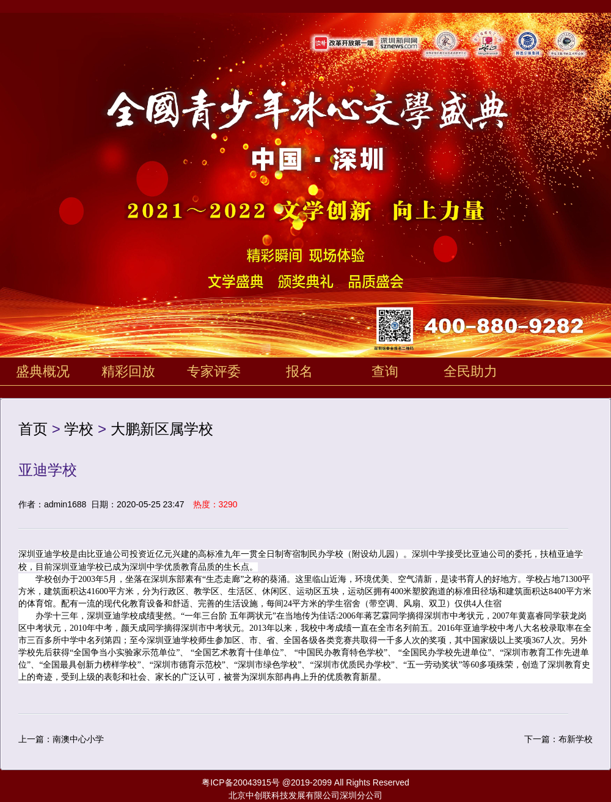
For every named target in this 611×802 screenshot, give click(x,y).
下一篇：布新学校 (558, 739)
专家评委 (214, 371)
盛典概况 (43, 371)
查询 (384, 371)
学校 (78, 429)
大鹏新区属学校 (162, 429)
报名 (299, 371)
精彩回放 (128, 371)
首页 (33, 429)
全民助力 (470, 371)
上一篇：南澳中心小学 (61, 739)
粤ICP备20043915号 (241, 782)
